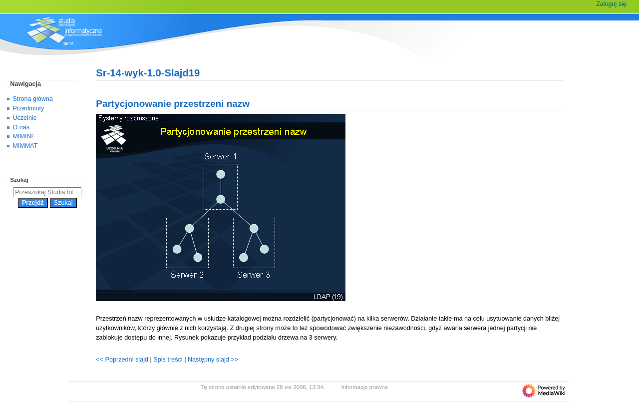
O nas (21, 127)
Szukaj (19, 180)
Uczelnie (25, 117)
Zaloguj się (611, 3)
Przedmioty (28, 108)
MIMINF (24, 136)
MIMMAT (25, 145)
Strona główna (33, 98)
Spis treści (168, 359)
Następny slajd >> (213, 359)
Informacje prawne (364, 387)
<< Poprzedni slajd (122, 359)
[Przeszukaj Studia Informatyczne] (47, 192)
